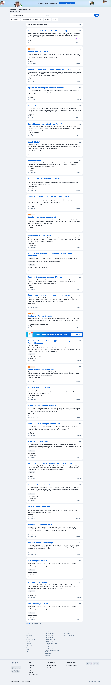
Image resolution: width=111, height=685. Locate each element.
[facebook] (87, 663)
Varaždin (28, 651)
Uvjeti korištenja (15, 681)
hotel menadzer (48, 653)
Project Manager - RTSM (38, 604)
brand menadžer (48, 655)
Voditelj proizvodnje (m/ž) (38, 51)
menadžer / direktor (49, 635)
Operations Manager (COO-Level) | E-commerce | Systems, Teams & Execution (51, 342)
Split (27, 637)
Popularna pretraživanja (71, 665)
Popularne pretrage (32, 628)
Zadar (27, 649)
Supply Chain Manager (37, 142)
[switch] (80, 24)
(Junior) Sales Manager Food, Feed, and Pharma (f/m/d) (50, 295)
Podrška (31, 672)
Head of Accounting (36, 106)
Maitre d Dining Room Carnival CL (41, 369)
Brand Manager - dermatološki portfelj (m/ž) (45, 124)
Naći (96, 15)
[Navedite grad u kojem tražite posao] (57, 15)
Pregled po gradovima (69, 635)
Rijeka (27, 647)
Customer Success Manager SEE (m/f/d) (44, 178)
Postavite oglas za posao (67, 3)
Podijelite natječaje (51, 665)
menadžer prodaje (49, 637)
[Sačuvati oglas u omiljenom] (80, 31)
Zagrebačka (29, 645)
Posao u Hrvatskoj (33, 674)
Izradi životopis (76, 334)
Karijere (30, 670)
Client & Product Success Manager (42, 406)
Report (78, 42)
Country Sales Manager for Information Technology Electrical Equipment (52, 254)
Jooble (98, 681)
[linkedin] (97, 663)
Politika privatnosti (25, 681)
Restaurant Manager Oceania (40, 316)
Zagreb (28, 633)
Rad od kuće (29, 635)
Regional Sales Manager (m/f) (40, 524)
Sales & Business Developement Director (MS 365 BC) (49, 70)
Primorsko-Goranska (30, 639)
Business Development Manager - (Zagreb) (45, 277)
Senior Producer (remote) (38, 442)
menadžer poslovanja (50, 639)
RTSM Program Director (37, 561)
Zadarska (28, 643)
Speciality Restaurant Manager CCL (42, 217)
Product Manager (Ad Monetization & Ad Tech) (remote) (50, 463)
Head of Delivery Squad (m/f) (39, 506)
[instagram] (90, 663)
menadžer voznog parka (50, 646)
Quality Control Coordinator (39, 387)
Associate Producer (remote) (39, 485)
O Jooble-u (31, 665)
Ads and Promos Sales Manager (40, 543)
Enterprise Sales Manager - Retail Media (44, 424)
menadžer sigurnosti (49, 633)
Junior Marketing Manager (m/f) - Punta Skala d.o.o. (48, 196)
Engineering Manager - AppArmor (41, 235)
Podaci (30, 667)
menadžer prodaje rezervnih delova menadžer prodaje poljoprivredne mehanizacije (53, 650)
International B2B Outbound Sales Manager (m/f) (47, 31)
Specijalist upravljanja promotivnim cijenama (46, 88)
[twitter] (94, 663)
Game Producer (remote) (38, 582)
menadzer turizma (49, 641)
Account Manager (35, 160)
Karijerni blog (69, 667)
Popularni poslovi (67, 633)
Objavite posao (51, 667)
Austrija (28, 641)
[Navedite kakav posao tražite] (25, 15)
